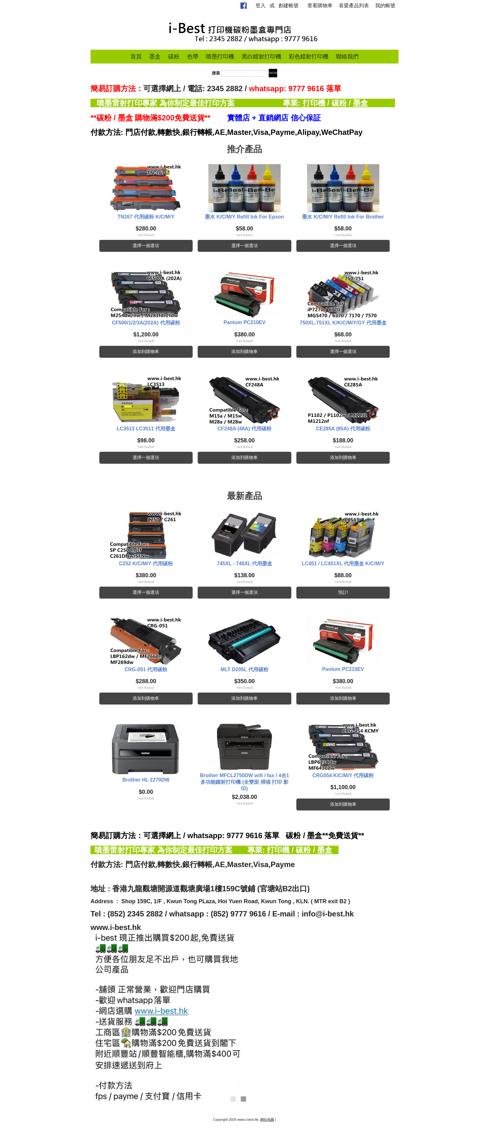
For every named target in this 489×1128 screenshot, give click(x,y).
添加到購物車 (146, 351)
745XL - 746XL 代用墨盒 (244, 563)
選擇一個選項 (146, 245)
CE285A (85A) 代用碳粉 (343, 428)
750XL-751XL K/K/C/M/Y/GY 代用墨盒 (343, 322)
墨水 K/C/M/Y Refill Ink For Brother (343, 216)
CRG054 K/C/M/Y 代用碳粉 (343, 775)
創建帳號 (288, 5)
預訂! (343, 592)
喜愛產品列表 (354, 5)
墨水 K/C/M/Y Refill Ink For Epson (244, 216)
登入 (260, 5)
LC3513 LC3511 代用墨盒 (146, 428)
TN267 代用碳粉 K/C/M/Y (146, 216)
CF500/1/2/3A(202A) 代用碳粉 (146, 322)
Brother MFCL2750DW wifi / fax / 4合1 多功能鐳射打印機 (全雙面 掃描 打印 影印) (244, 782)
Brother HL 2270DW (145, 779)
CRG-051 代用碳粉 (145, 669)
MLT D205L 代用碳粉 (244, 669)
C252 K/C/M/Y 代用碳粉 (146, 563)
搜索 (216, 73)
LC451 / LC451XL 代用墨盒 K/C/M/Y (343, 563)
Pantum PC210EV (244, 322)
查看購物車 (319, 5)
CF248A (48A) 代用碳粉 (244, 428)
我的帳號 (385, 5)
